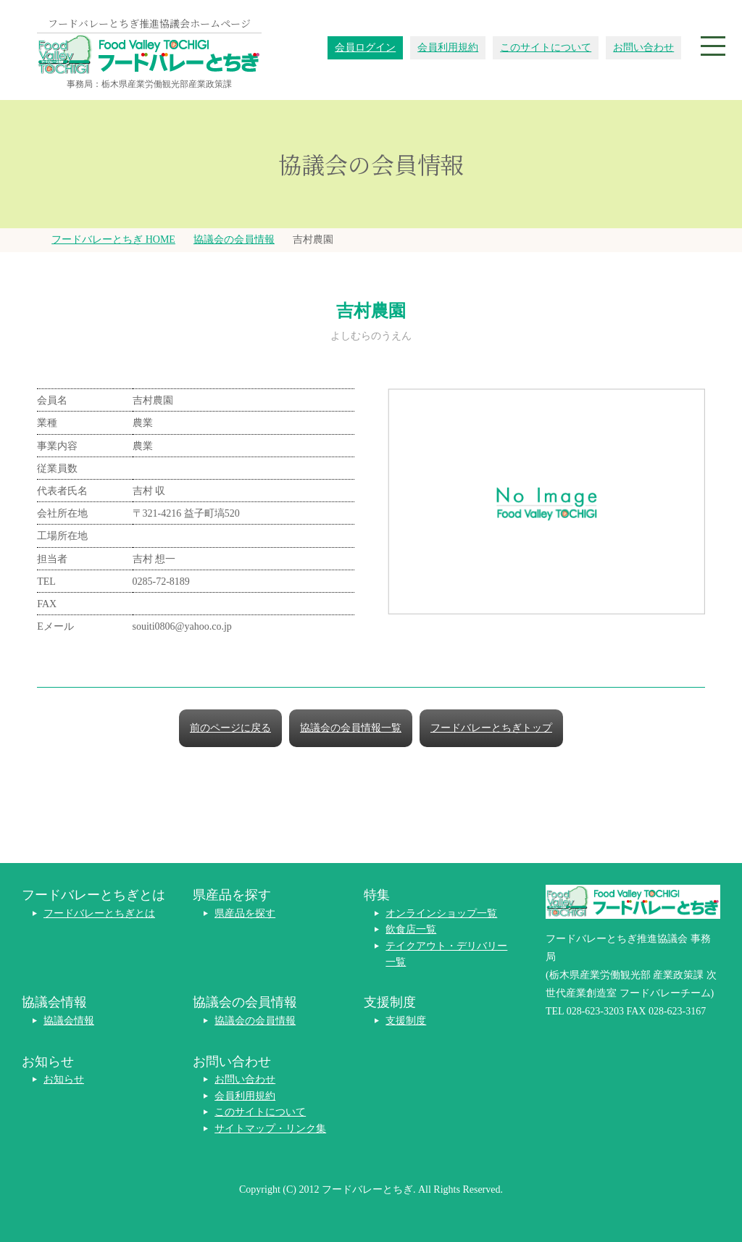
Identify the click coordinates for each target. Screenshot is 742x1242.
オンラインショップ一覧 (441, 913)
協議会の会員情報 (234, 239)
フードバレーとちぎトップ (491, 727)
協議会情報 (68, 1020)
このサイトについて (545, 47)
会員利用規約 (447, 47)
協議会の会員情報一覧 (350, 727)
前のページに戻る (230, 727)
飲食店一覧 (410, 929)
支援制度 (405, 1020)
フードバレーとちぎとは (99, 913)
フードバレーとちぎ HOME (113, 239)
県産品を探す (244, 913)
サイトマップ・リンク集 (270, 1128)
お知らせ (63, 1079)
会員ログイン (365, 47)
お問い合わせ (643, 47)
